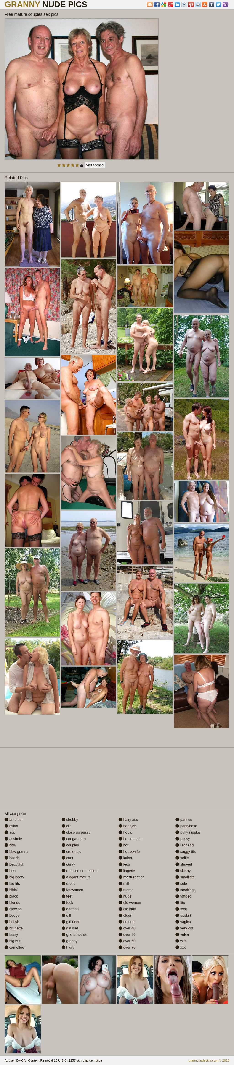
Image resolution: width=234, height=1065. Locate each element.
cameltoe (14, 947)
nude (125, 896)
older (125, 915)
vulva (182, 935)
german (70, 909)
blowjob (13, 909)
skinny (183, 871)
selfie (182, 858)
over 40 (127, 928)
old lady (127, 909)
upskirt (183, 915)
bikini (11, 890)
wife (181, 941)
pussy (183, 839)
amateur (14, 820)
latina (125, 858)
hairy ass (128, 820)
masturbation (131, 877)
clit (66, 826)
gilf (66, 915)
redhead (185, 845)
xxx (181, 947)
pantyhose (186, 826)
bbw (10, 845)
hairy (68, 947)
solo (181, 883)
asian (11, 826)
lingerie (127, 871)
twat (181, 909)
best (10, 871)
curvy (68, 864)
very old (184, 928)
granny (69, 941)
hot (123, 845)
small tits (185, 877)
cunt (67, 858)
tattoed (183, 896)
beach (12, 858)
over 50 (127, 935)
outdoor (127, 922)
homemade (130, 839)
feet (67, 896)
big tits (12, 883)
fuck (67, 903)
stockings (185, 890)
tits (180, 903)
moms (126, 890)
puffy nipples (188, 832)
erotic (68, 883)
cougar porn (74, 839)
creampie (71, 852)
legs (124, 864)
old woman (130, 903)
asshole (13, 839)
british (12, 922)
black (11, 896)
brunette (14, 928)
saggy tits (186, 852)
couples (70, 845)
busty (11, 935)
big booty (14, 877)
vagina (183, 922)
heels (125, 832)
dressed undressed (80, 871)
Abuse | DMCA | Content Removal (29, 1060)
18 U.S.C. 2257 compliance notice (78, 1060)
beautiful (14, 864)
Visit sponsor (95, 165)
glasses (70, 928)
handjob (127, 826)
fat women (72, 890)
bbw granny (16, 852)
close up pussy (76, 832)
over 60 (127, 941)
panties (184, 820)
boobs (12, 915)
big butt (13, 941)
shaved (184, 864)
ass (10, 832)
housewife (129, 852)
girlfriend (71, 922)
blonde (12, 903)
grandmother (74, 935)
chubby (70, 820)
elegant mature (76, 877)
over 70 (127, 947)
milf (124, 883)
